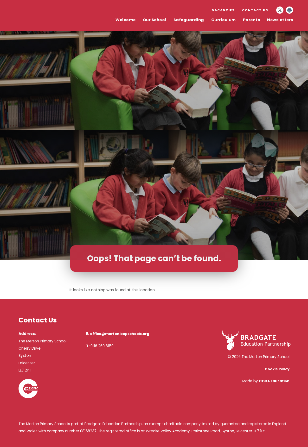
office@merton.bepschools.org (119, 333)
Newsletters (280, 20)
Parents (251, 20)
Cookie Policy (277, 369)
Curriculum (223, 20)
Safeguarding (188, 20)
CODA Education (274, 381)
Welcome (126, 20)
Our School (154, 20)
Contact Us (255, 10)
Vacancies (223, 10)
